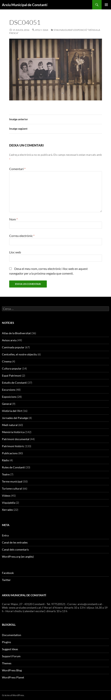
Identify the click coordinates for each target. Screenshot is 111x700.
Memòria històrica (13, 432)
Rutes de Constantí (13, 467)
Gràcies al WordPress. (13, 695)
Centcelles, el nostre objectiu (19, 354)
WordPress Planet (13, 677)
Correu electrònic (21, 236)
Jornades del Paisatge (15, 418)
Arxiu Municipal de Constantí (24, 5)
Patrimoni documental (15, 439)
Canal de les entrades (15, 542)
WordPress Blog (12, 670)
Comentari (17, 169)
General (7, 403)
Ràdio (5, 460)
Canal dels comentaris (15, 549)
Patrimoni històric (13, 446)
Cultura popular (12, 368)
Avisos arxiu (9, 340)
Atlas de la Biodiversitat (16, 333)
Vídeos (6, 495)
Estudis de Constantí (14, 382)
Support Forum (11, 656)
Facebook (8, 572)
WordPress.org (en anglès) (18, 556)
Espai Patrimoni (11, 375)
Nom (13, 219)
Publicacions (10, 453)
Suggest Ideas (10, 649)
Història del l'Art (12, 410)
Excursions (8, 389)
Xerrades (7, 509)
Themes (6, 663)
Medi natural (10, 425)
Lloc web (15, 252)
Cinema (6, 361)
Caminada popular (13, 347)
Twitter (6, 580)
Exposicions (9, 396)
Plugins (6, 642)
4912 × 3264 (41, 29)
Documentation (11, 635)
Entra (5, 535)
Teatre (6, 474)
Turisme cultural (12, 488)
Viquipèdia (8, 502)
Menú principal (106, 4)
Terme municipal (12, 481)
